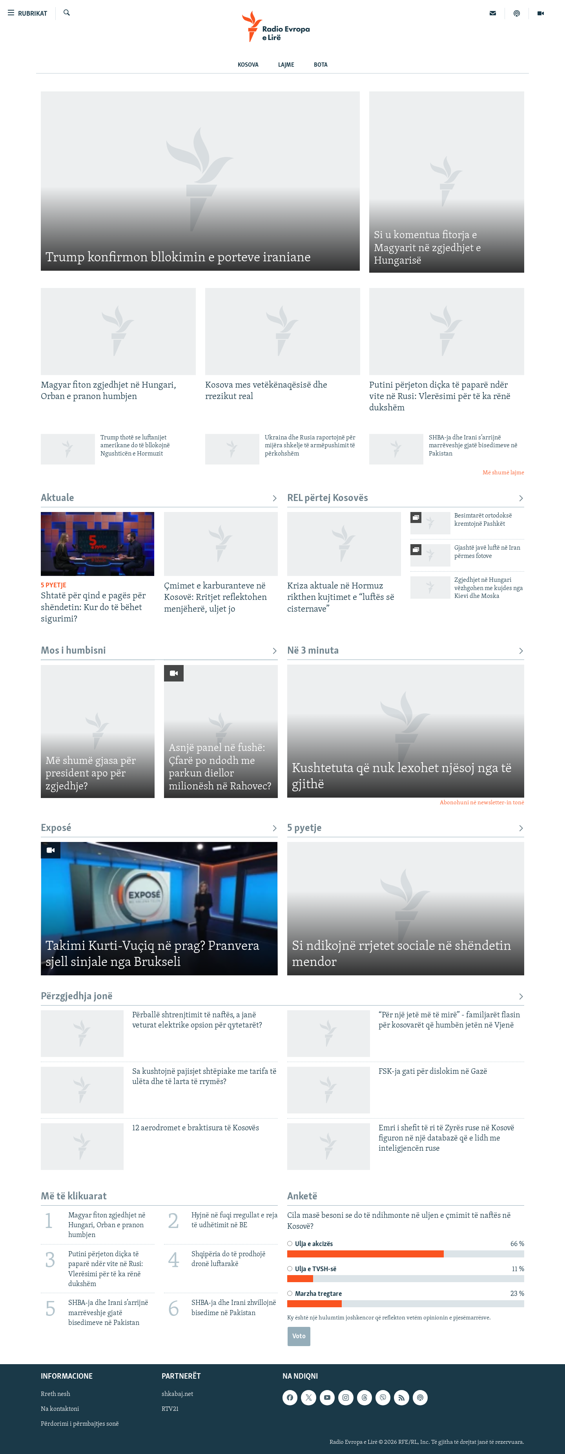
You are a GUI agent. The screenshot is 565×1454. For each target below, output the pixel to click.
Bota (321, 65)
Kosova (248, 65)
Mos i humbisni (159, 651)
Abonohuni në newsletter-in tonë (482, 803)
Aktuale (159, 498)
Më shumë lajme (503, 473)
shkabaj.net (177, 1395)
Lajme (286, 65)
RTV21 (170, 1410)
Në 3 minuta (405, 651)
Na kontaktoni (60, 1410)
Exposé (159, 828)
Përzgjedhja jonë (282, 996)
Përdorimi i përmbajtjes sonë (80, 1424)
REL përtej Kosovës (405, 498)
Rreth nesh (55, 1395)
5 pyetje (405, 828)
